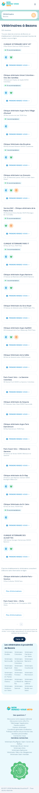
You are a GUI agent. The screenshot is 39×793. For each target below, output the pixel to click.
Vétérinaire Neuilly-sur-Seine (29, 688)
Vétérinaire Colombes (18, 653)
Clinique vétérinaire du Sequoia (16, 402)
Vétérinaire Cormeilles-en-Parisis (8, 675)
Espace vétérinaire (19, 727)
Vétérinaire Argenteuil (8, 667)
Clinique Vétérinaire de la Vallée (16, 355)
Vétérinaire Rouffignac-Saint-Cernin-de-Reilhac (19, 743)
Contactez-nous (19, 736)
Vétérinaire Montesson (29, 674)
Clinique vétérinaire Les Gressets (17, 175)
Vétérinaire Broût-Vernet (19, 746)
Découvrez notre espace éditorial (19, 719)
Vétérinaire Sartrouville (8, 660)
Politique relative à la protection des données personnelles (19, 733)
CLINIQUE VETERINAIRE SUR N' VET (17, 44)
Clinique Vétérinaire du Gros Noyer (18, 306)
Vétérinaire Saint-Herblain (19, 754)
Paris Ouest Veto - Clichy (14, 601)
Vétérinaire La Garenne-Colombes (19, 661)
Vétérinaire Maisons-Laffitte (29, 681)
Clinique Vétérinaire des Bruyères (17, 144)
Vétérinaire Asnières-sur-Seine (8, 688)
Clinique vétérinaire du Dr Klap (16, 475)
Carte (19, 639)
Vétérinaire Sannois (18, 687)
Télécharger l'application (19, 723)
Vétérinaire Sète (19, 748)
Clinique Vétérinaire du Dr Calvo (16, 504)
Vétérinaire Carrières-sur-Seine (29, 654)
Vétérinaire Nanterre (29, 660)
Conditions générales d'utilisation (19, 729)
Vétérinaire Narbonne (19, 750)
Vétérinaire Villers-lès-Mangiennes (19, 752)
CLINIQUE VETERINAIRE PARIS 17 (16, 243)
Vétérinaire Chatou (8, 680)
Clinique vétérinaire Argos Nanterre (18, 274)
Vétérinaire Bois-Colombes (18, 668)
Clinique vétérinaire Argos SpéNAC (18, 328)
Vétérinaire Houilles (8, 653)
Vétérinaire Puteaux (18, 674)
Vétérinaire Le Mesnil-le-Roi (19, 681)
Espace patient (19, 725)
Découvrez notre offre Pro (19, 721)
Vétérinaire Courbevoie (29, 667)
